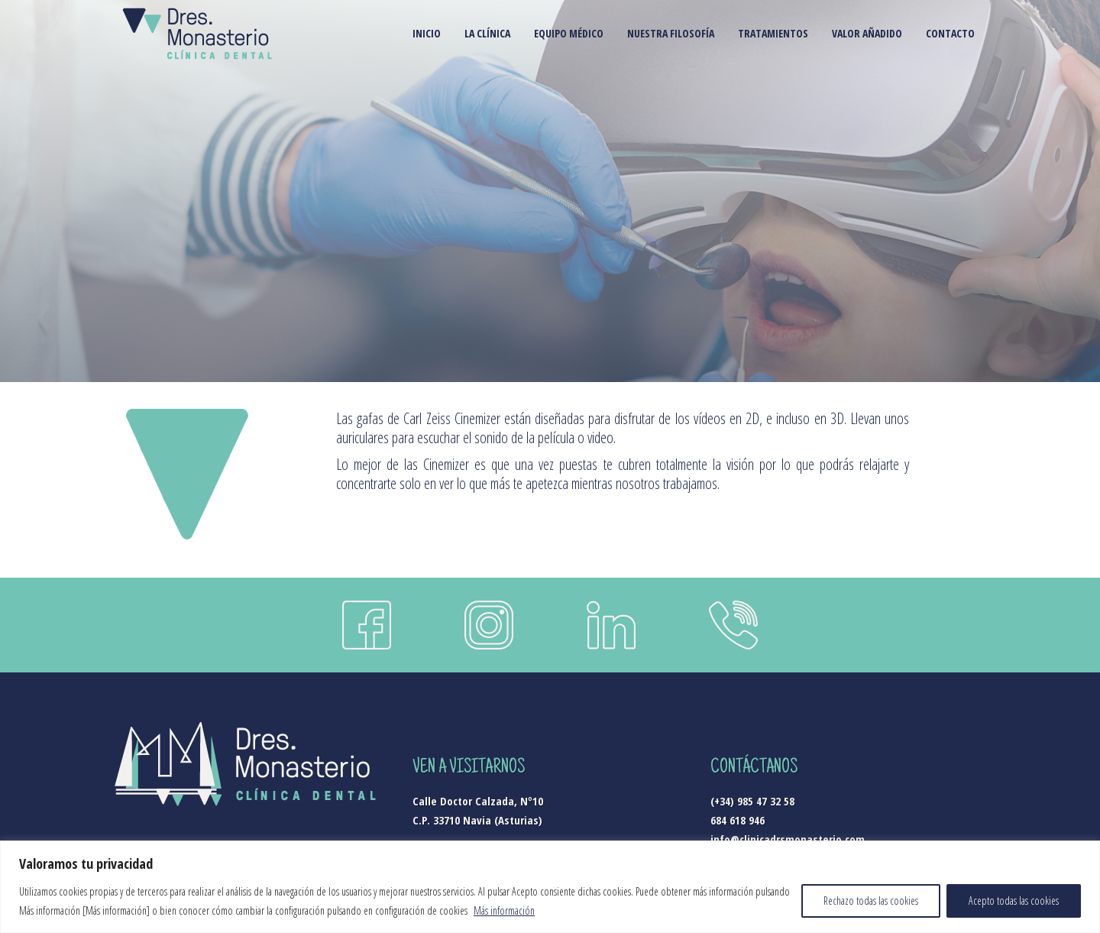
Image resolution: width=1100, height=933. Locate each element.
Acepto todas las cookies (1014, 900)
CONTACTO (950, 33)
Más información (504, 910)
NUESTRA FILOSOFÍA (670, 33)
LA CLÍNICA (487, 33)
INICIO (426, 33)
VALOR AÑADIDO (867, 33)
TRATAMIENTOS (773, 33)
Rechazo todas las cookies (870, 900)
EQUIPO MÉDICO (568, 33)
